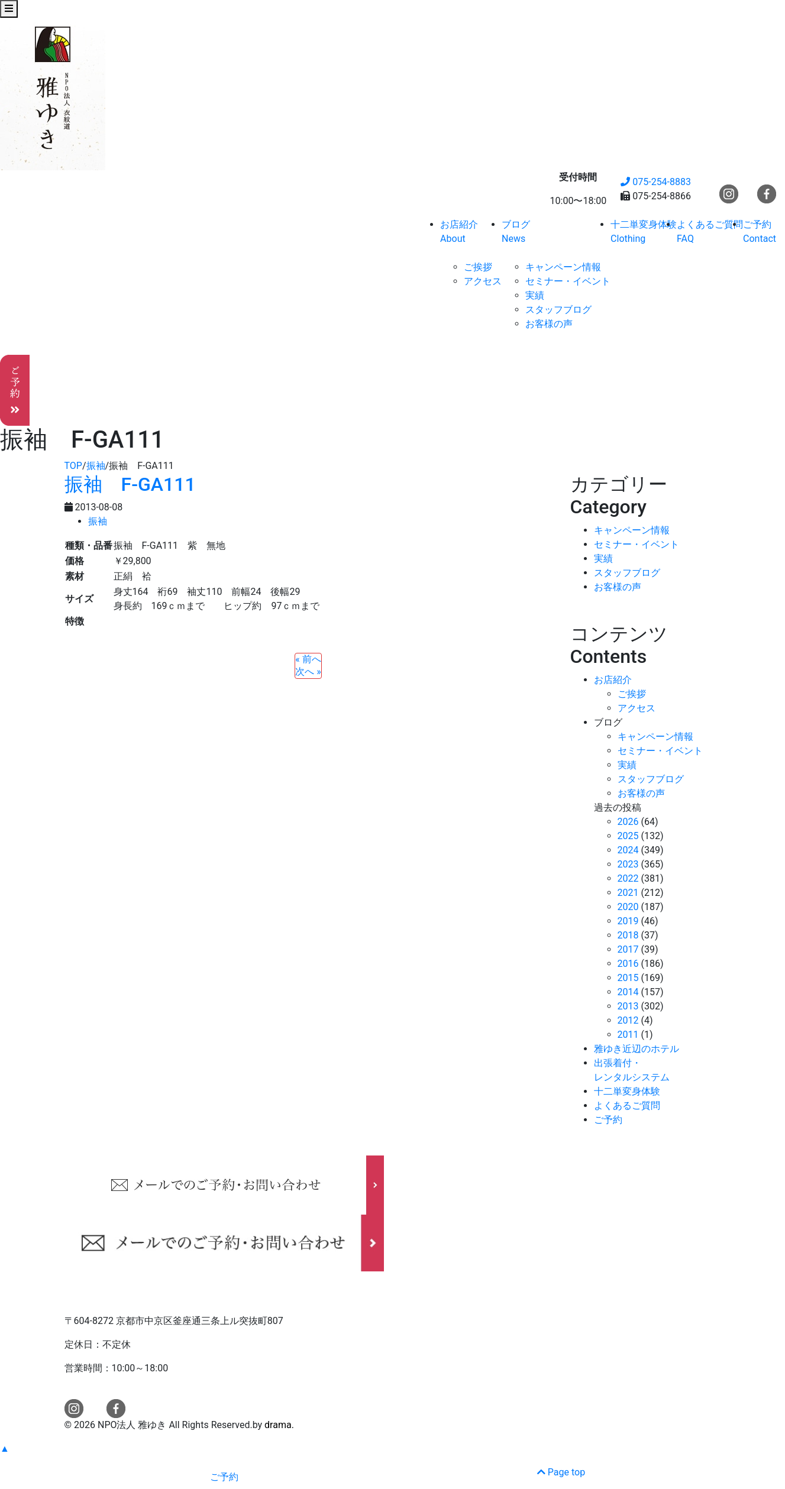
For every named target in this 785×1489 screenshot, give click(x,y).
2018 (628, 935)
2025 (628, 835)
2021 (628, 892)
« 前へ (308, 659)
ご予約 (608, 1119)
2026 (628, 821)
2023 (628, 864)
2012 (628, 1020)
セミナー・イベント (567, 281)
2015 (628, 977)
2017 (628, 949)
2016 (628, 963)
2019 (628, 921)
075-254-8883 (656, 181)
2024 (628, 850)
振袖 (97, 521)
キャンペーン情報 (563, 267)
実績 (534, 295)
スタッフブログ (558, 309)
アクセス (483, 281)
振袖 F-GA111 (130, 484)
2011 (628, 1034)
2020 (628, 906)
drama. (279, 1424)
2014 (628, 992)
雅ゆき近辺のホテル (636, 1048)
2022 (628, 878)
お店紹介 (613, 679)
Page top (561, 1472)
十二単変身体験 (627, 1091)
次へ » (308, 671)
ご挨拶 (478, 267)
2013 (628, 1006)
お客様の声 (549, 323)
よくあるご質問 (627, 1105)
